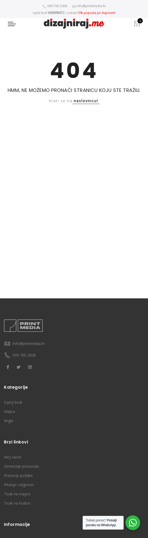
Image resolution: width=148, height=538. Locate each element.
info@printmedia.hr (29, 343)
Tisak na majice (17, 493)
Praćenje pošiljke (18, 475)
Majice (9, 411)
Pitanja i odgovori (19, 484)
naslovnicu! (86, 100)
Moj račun (12, 457)
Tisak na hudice (17, 503)
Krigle (8, 420)
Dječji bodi (13, 402)
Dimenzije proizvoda (21, 466)
